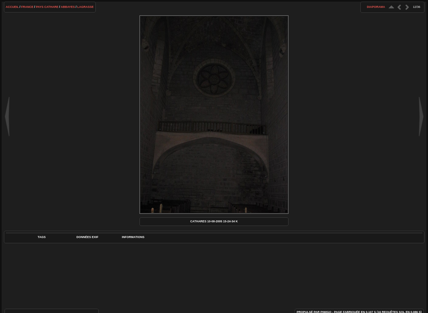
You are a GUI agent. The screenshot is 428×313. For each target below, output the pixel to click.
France (27, 7)
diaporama (376, 7)
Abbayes (68, 7)
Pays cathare (47, 7)
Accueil (12, 7)
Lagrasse (85, 7)
